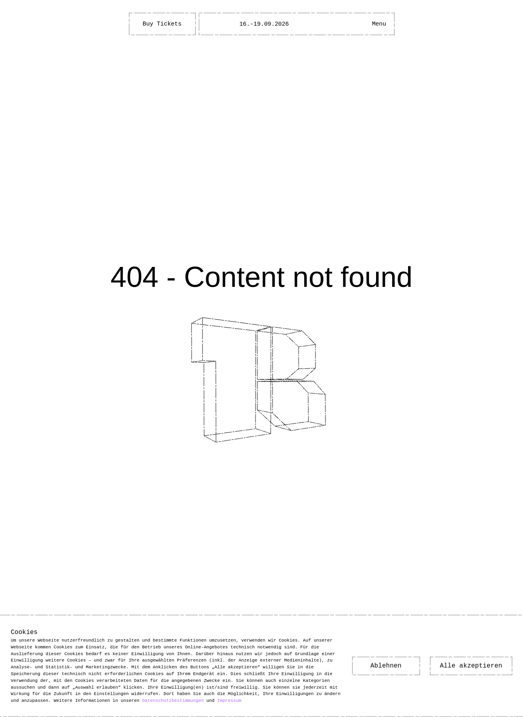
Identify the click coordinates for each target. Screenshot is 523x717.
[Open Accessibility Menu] (355, 24)
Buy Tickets (162, 24)
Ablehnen (386, 666)
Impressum (229, 700)
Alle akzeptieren (471, 666)
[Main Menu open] (379, 24)
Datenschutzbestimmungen (173, 700)
